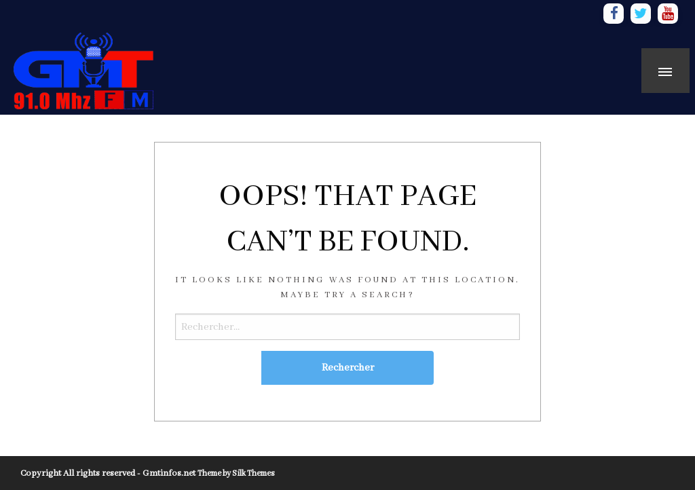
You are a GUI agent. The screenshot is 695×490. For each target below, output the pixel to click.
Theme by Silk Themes (236, 473)
